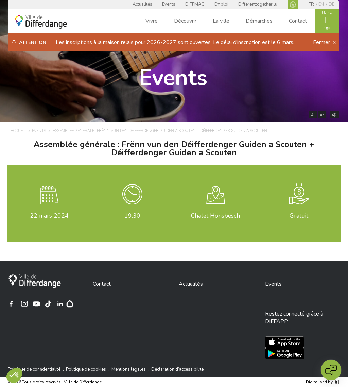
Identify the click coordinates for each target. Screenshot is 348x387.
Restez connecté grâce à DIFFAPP (294, 317)
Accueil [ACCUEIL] (18, 130)
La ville (221, 21)
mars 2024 (49, 216)
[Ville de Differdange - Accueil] (41, 22)
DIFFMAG (195, 4)
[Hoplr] (69, 303)
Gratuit (299, 216)
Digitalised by (322, 382)
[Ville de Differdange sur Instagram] (24, 303)
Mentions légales (128, 369)
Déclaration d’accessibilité (177, 369)
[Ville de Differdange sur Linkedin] (60, 303)
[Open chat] (331, 370)
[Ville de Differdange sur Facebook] (11, 303)
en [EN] (321, 4)
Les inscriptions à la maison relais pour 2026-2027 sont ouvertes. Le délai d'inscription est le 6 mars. (175, 42)
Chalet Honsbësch (215, 216)
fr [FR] (311, 4)
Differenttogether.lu (257, 4)
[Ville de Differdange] (35, 281)
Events (168, 4)
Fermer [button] (322, 42)
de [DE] (331, 4)
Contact (298, 21)
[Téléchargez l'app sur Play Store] (284, 353)
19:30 (132, 216)
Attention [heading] (32, 42)
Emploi (221, 4)
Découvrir (185, 21)
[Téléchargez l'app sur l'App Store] (284, 342)
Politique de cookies (86, 369)
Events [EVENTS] (39, 130)
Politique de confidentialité (34, 369)
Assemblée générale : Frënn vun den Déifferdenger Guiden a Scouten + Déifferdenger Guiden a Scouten (174, 148)
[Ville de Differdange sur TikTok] (48, 303)
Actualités (142, 4)
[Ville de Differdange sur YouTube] (36, 303)
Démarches (259, 21)
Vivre (151, 21)
